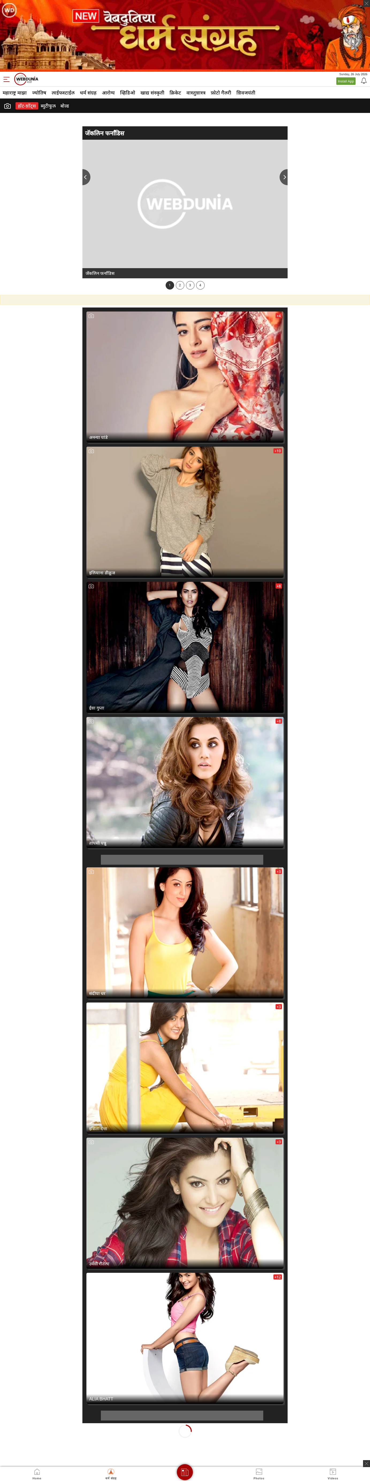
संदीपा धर (97, 993)
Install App (346, 81)
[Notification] (363, 80)
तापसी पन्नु (97, 843)
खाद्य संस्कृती (152, 92)
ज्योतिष (39, 92)
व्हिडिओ (127, 92)
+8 (279, 585)
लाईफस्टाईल (63, 92)
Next (284, 177)
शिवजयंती (246, 92)
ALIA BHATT (101, 1399)
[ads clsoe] (366, 1463)
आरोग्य (108, 92)
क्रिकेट (175, 92)
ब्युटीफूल (48, 106)
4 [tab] (200, 285)
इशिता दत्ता (98, 1128)
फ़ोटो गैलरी (221, 92)
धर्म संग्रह (88, 92)
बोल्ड (64, 106)
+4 (279, 315)
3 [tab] (190, 285)
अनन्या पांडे (98, 437)
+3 (279, 871)
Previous (86, 177)
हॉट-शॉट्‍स (27, 106)
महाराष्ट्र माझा (15, 92)
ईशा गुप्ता (96, 708)
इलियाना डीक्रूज (102, 573)
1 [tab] (170, 285)
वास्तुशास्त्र (195, 92)
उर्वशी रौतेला (99, 1264)
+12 (277, 1276)
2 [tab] (180, 285)
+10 (277, 450)
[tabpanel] (185, 209)
